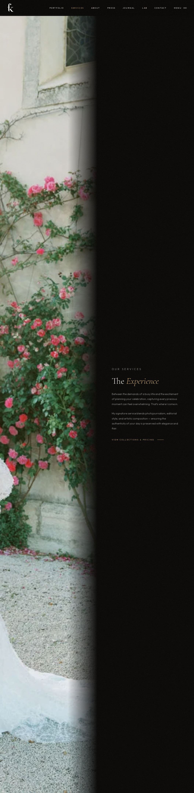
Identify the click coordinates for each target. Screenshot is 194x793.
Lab (144, 8)
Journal (129, 8)
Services (77, 8)
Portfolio (57, 8)
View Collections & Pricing (138, 440)
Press (111, 8)
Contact (161, 8)
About (95, 8)
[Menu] (180, 8)
